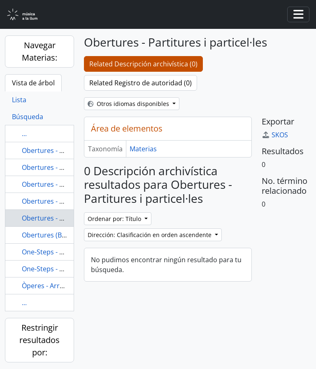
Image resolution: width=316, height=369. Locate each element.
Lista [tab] (19, 99)
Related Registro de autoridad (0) (140, 82)
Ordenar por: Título (115, 219)
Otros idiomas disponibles (129, 104)
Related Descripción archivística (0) (143, 63)
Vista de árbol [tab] (33, 82)
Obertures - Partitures (56, 201)
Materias (143, 148)
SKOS (275, 134)
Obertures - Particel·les (57, 184)
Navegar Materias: (39, 51)
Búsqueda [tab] (27, 116)
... (24, 133)
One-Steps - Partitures (56, 251)
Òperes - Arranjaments (57, 285)
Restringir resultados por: (39, 340)
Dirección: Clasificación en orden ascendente (150, 235)
